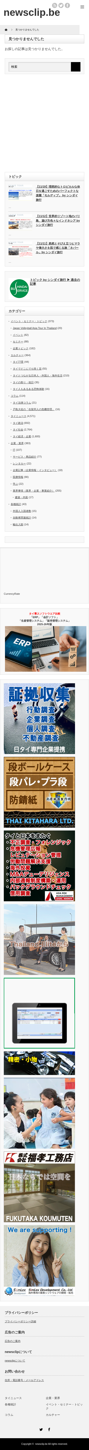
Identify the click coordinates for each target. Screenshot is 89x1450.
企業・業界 (17, 443)
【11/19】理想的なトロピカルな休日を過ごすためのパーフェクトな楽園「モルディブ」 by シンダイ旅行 (58, 193)
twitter (61, 5)
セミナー (18, 341)
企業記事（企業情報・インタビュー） (35, 470)
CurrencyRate (12, 593)
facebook (67, 5)
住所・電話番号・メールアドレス (24, 1380)
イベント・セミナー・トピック (29, 321)
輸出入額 (18, 524)
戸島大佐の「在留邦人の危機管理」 (34, 409)
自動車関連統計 (22, 517)
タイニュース (18, 416)
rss (54, 5)
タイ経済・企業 (22, 436)
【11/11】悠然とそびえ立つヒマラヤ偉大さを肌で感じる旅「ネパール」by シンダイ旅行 (58, 248)
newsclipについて (15, 1360)
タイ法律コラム (22, 402)
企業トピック (20, 348)
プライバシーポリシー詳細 (20, 1321)
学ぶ (15, 483)
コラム (15, 395)
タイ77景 (18, 361)
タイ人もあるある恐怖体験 (28, 389)
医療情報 (18, 477)
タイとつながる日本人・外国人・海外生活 (37, 375)
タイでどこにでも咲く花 (27, 368)
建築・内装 (21, 497)
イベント (18, 334)
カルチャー (17, 355)
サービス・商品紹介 (24, 456)
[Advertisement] (44, 123)
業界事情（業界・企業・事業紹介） (34, 490)
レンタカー (19, 463)
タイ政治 (18, 423)
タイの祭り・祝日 (23, 382)
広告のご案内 (12, 1341)
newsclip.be (41, 1444)
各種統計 (16, 504)
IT (14, 449)
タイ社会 (18, 429)
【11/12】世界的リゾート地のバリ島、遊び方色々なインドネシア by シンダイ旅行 (58, 221)
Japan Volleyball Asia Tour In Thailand (35, 328)
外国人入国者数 (22, 511)
